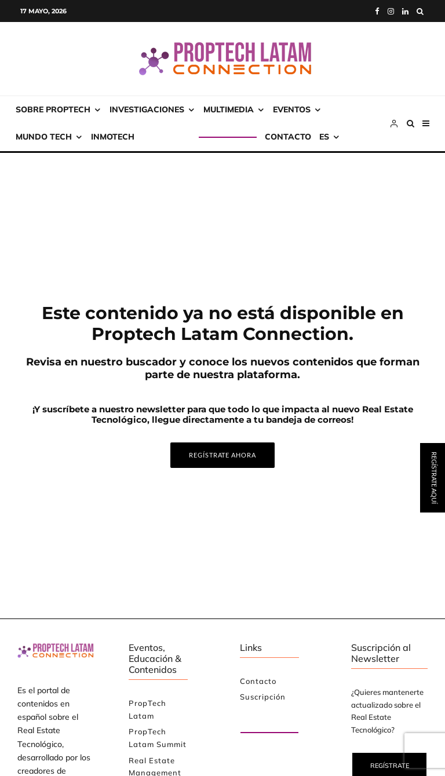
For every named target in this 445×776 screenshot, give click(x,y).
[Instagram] (391, 11)
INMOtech (112, 136)
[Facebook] (377, 11)
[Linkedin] (405, 11)
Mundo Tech (44, 136)
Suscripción (171, 136)
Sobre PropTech (53, 109)
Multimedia (228, 109)
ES (324, 136)
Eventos (292, 109)
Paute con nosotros (260, 719)
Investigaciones (147, 109)
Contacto (288, 136)
